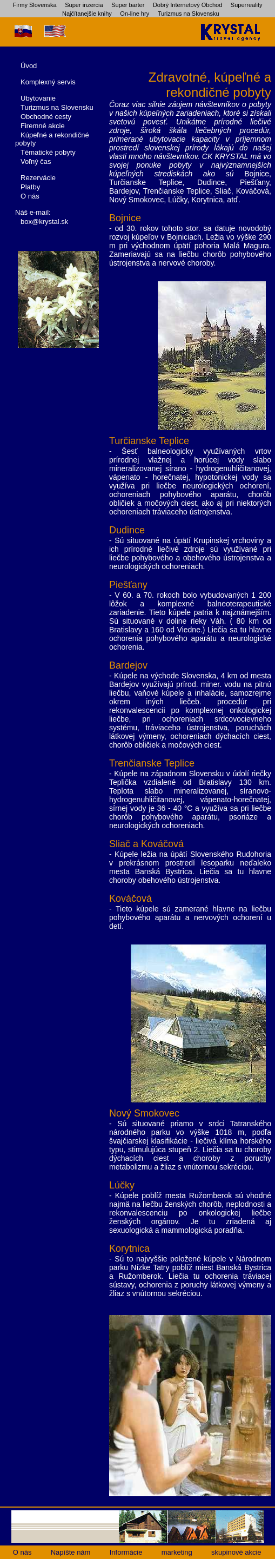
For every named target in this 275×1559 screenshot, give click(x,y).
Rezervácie (38, 178)
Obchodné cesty (46, 117)
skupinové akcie (236, 1552)
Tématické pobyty (48, 152)
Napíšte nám (71, 1552)
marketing (177, 1552)
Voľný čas (36, 161)
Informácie (126, 1552)
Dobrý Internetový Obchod (187, 5)
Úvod (29, 66)
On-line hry (134, 13)
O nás (30, 196)
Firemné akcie (43, 126)
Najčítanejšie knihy (87, 13)
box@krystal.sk (44, 221)
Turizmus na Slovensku (188, 13)
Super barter (127, 5)
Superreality (247, 5)
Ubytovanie (38, 98)
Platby (30, 187)
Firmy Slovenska (34, 5)
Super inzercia (84, 5)
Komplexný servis (48, 82)
